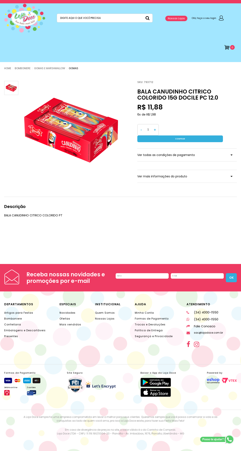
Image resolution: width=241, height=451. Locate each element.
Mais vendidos (70, 321)
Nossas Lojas (176, 18)
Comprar (199, 130)
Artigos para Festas (18, 309)
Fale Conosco (201, 323)
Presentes (11, 333)
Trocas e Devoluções (150, 321)
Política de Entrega (149, 327)
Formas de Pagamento (152, 315)
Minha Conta (144, 309)
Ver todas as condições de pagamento (166, 148)
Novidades (67, 309)
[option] (71, 130)
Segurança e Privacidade (154, 333)
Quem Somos (105, 309)
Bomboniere (13, 315)
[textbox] (105, 18)
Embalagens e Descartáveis (25, 327)
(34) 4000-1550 (202, 309)
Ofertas (65, 315)
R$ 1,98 (151, 114)
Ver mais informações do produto (162, 170)
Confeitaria (12, 321)
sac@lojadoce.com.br (205, 329)
